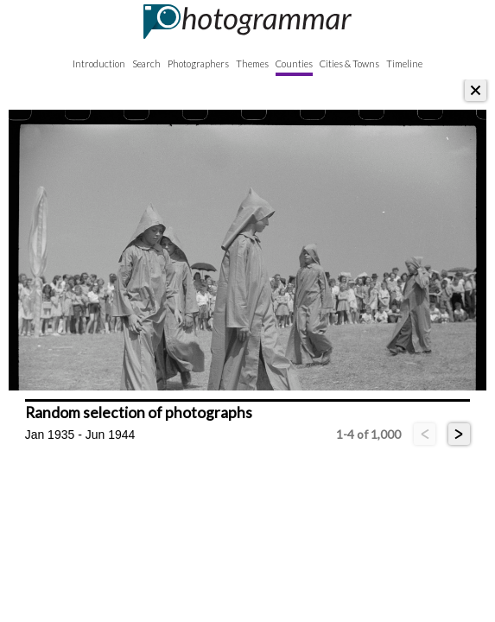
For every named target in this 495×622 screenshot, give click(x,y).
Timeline (404, 63)
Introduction (99, 63)
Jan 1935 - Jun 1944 (80, 434)
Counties (294, 63)
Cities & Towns (349, 63)
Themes (252, 63)
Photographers (198, 63)
